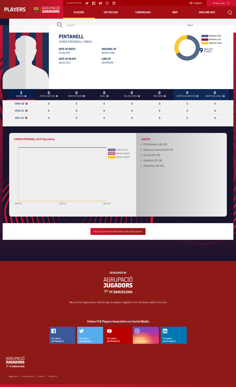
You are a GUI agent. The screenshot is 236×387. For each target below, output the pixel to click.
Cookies (41, 376)
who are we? (207, 12)
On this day (111, 12)
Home (46, 22)
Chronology (143, 12)
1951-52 (21, 118)
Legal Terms (13, 376)
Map (175, 12)
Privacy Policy (28, 376)
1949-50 (21, 103)
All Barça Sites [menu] (221, 2)
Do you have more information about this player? (118, 231)
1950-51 (21, 110)
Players (79, 12)
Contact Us (52, 376)
